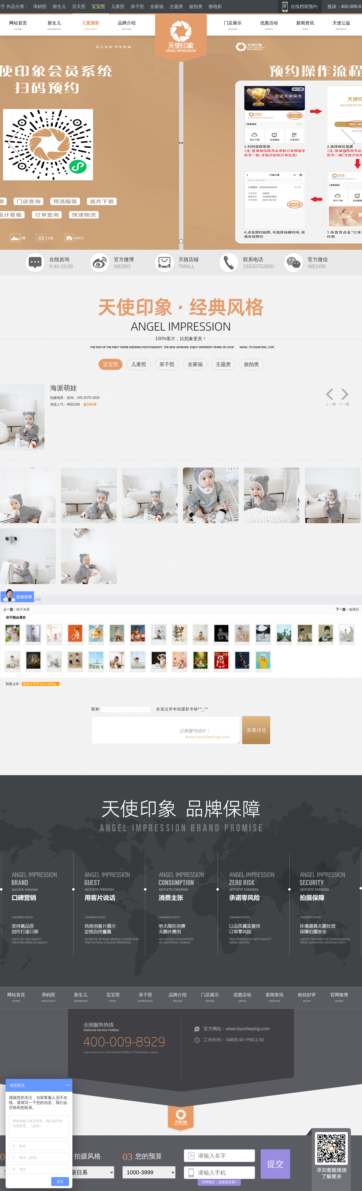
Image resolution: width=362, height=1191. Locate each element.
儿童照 (117, 6)
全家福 (156, 6)
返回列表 (90, 404)
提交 (275, 1163)
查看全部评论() (41, 684)
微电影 (215, 6)
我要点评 (12, 684)
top (170, 1133)
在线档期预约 (304, 6)
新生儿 (59, 6)
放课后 (354, 609)
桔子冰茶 (23, 609)
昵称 (95, 709)
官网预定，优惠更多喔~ (219, 1182)
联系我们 (80, 1076)
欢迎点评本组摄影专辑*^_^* (180, 709)
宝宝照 (98, 6)
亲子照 (137, 6)
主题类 (176, 6)
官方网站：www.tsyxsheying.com (237, 1028)
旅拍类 (195, 6)
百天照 (78, 6)
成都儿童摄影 (165, 72)
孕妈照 (40, 6)
